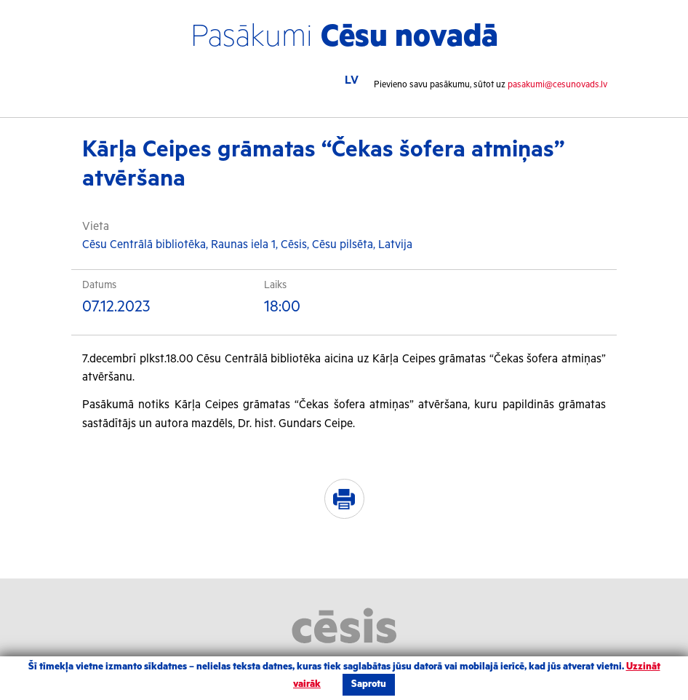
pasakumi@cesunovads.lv (557, 84)
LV (352, 80)
